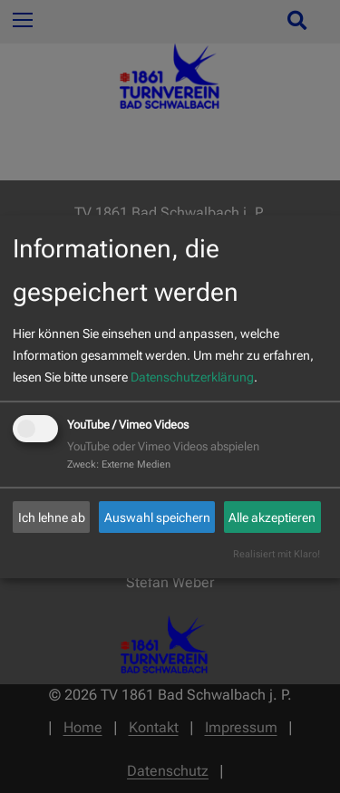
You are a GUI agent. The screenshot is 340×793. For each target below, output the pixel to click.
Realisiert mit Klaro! (276, 554)
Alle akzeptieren (272, 517)
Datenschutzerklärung (192, 377)
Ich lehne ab (51, 517)
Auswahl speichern (157, 517)
